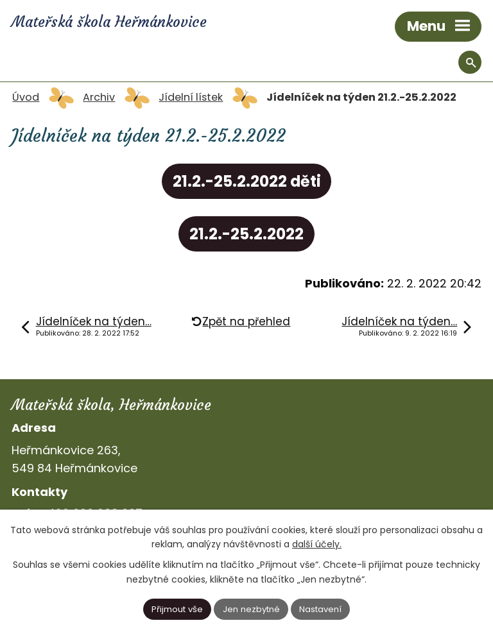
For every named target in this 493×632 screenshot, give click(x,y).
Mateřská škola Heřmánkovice (109, 22)
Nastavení (320, 609)
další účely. (317, 544)
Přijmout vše (177, 609)
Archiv (99, 97)
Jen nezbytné (251, 609)
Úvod (25, 97)
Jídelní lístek (191, 97)
